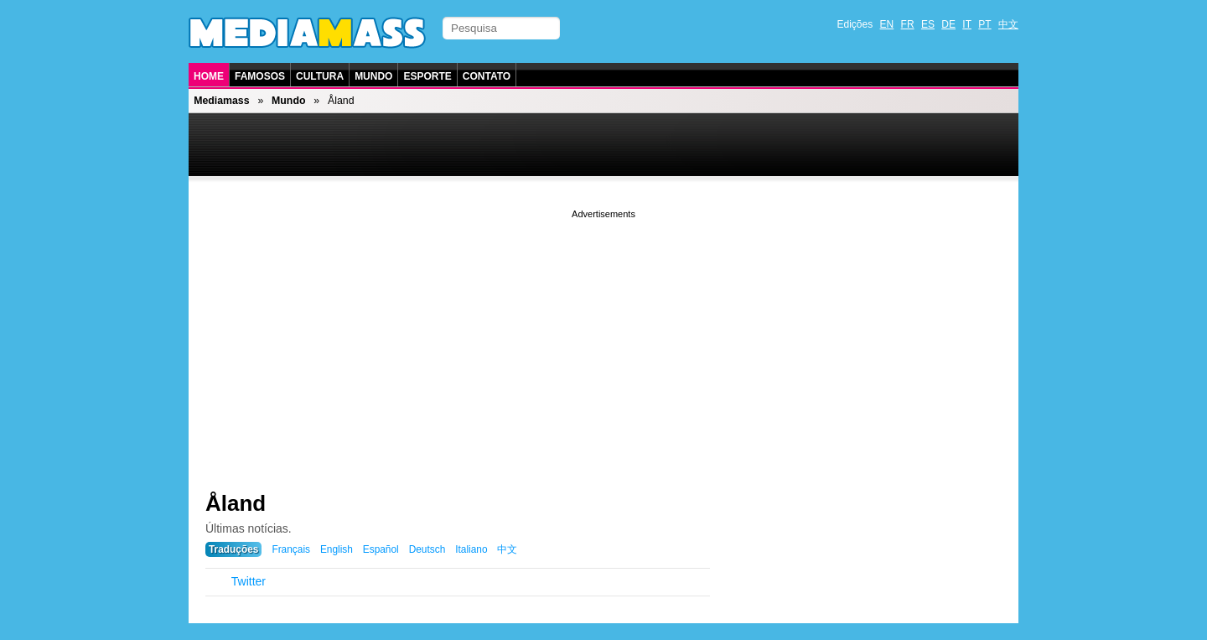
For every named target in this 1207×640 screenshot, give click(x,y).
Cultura (320, 76)
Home (209, 76)
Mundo (373, 76)
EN (887, 24)
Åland (235, 503)
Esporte (427, 76)
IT (966, 24)
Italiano (471, 549)
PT (984, 24)
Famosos (260, 76)
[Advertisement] (603, 339)
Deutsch (427, 549)
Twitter (248, 581)
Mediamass (221, 101)
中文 (1008, 24)
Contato (486, 76)
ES (928, 24)
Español (381, 549)
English (336, 549)
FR (907, 24)
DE (948, 24)
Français (291, 549)
